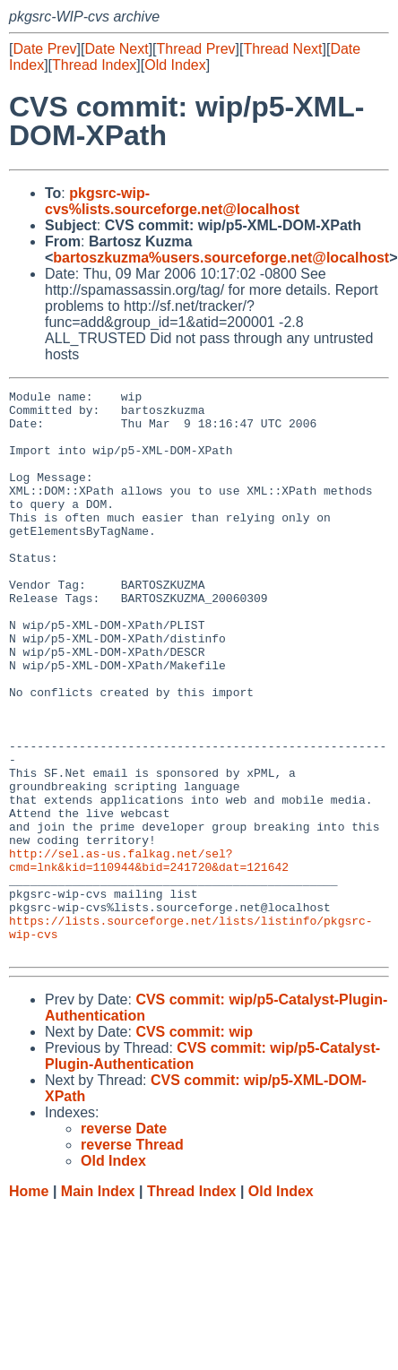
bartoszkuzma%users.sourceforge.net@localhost (221, 257)
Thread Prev (196, 48)
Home (28, 1304)
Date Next (116, 48)
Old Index (174, 65)
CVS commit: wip (194, 1144)
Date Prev (44, 48)
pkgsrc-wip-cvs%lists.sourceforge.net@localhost (172, 201)
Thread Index (94, 65)
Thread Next (282, 48)
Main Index (98, 1304)
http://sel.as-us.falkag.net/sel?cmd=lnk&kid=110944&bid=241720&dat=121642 (149, 955)
